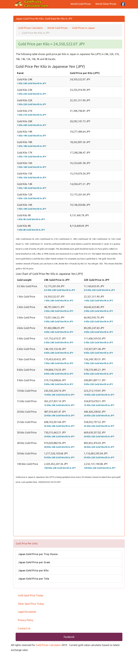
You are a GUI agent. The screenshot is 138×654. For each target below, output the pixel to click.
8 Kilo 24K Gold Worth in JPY (58, 374)
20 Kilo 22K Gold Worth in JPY (99, 415)
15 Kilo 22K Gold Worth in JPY (99, 405)
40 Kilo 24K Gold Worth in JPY (59, 447)
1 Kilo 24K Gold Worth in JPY (31, 83)
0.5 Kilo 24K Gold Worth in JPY (59, 290)
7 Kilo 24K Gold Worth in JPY (58, 363)
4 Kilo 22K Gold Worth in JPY (98, 332)
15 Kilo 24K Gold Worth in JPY (59, 405)
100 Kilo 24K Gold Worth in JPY (60, 468)
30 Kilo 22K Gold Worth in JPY (99, 436)
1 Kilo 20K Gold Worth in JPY (31, 125)
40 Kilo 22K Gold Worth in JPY (99, 447)
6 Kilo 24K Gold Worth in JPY (58, 353)
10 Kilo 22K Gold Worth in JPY (99, 395)
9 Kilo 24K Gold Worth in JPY (58, 384)
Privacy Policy (25, 620)
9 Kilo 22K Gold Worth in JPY (98, 384)
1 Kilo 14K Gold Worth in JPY (31, 188)
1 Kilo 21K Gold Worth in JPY (31, 115)
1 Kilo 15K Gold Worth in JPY (31, 177)
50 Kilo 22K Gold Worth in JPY (99, 457)
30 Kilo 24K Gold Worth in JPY (59, 436)
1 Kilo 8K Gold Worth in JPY (31, 230)
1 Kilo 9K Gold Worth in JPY (31, 219)
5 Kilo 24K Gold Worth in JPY (58, 342)
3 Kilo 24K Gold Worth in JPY (58, 321)
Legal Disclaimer (27, 611)
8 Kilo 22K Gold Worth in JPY (98, 374)
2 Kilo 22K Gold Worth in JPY (98, 311)
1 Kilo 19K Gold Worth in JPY (31, 135)
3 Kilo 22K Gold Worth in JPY (98, 321)
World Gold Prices (81, 3)
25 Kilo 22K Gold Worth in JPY (99, 426)
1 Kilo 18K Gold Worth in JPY (31, 146)
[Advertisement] (69, 512)
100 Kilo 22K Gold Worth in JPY (100, 468)
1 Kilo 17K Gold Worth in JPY (31, 156)
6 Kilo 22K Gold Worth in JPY (98, 353)
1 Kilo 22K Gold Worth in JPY (31, 104)
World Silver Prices (105, 3)
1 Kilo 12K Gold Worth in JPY (31, 198)
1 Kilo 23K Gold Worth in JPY (31, 94)
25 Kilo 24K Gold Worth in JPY (59, 426)
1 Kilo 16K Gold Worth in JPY (31, 167)
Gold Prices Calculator (48, 645)
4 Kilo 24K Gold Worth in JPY (58, 332)
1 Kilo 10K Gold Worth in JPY (31, 209)
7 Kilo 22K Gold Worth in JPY (98, 363)
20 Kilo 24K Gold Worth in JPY (59, 415)
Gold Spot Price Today (30, 595)
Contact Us (24, 628)
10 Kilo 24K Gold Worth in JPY (59, 395)
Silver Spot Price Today (31, 603)
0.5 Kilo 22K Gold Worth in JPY (99, 290)
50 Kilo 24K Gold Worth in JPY (59, 457)
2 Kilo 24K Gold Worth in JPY (58, 311)
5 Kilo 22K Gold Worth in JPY (98, 342)
